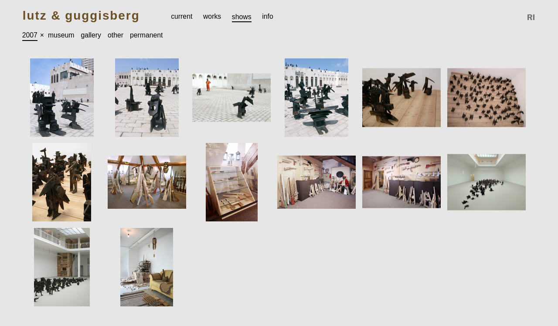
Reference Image (531, 17)
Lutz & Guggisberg (81, 16)
